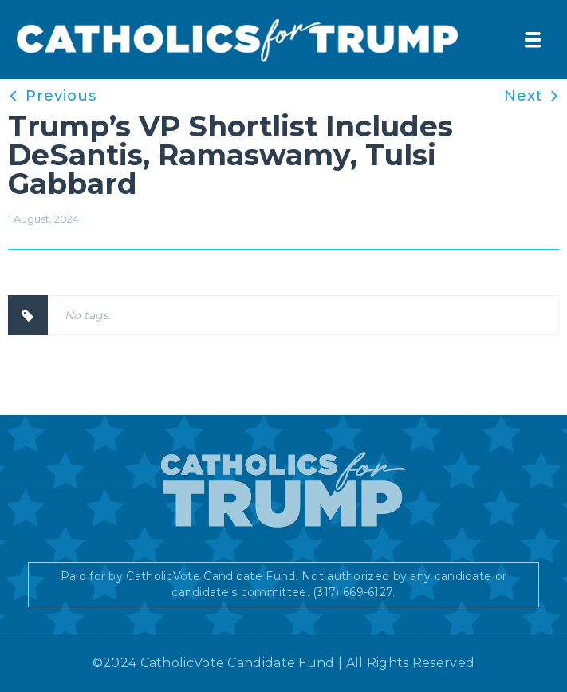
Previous (61, 96)
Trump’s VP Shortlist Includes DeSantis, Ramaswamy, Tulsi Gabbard (230, 155)
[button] (533, 40)
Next (523, 96)
